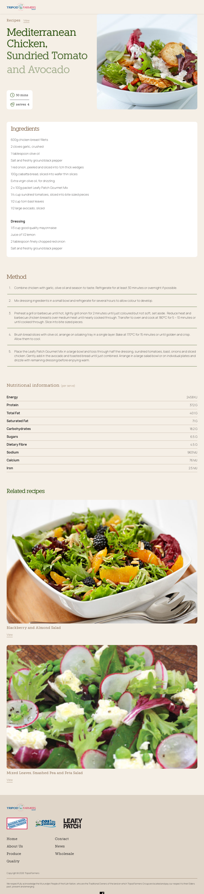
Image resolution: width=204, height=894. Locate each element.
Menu (194, 7)
